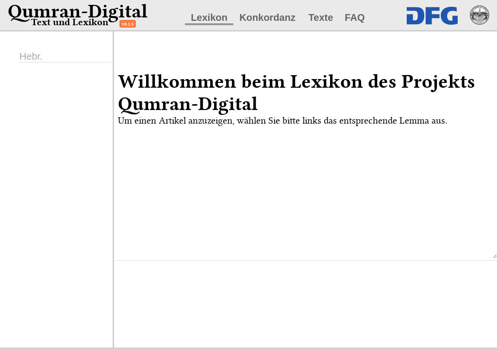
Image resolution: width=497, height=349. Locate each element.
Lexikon (209, 17)
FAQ (354, 17)
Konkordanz (267, 17)
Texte (321, 17)
